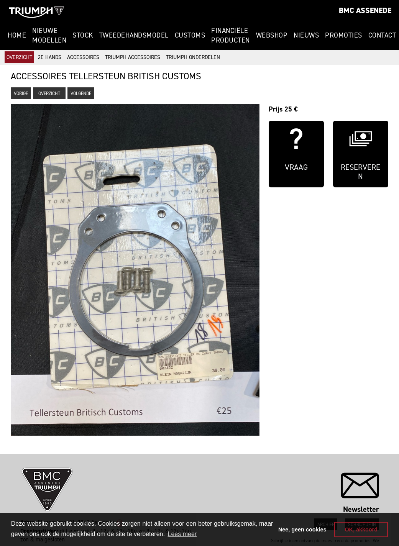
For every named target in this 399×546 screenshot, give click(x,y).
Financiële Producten (230, 35)
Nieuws (306, 35)
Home (17, 35)
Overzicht (19, 57)
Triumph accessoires (132, 57)
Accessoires (83, 57)
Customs (190, 35)
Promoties (343, 35)
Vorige (21, 93)
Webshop (272, 35)
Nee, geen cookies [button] (302, 529)
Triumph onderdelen (193, 57)
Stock (82, 35)
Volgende (81, 93)
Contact (382, 35)
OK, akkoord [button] (361, 529)
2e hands (49, 57)
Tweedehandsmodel (134, 35)
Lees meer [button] (182, 534)
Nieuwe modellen (49, 35)
